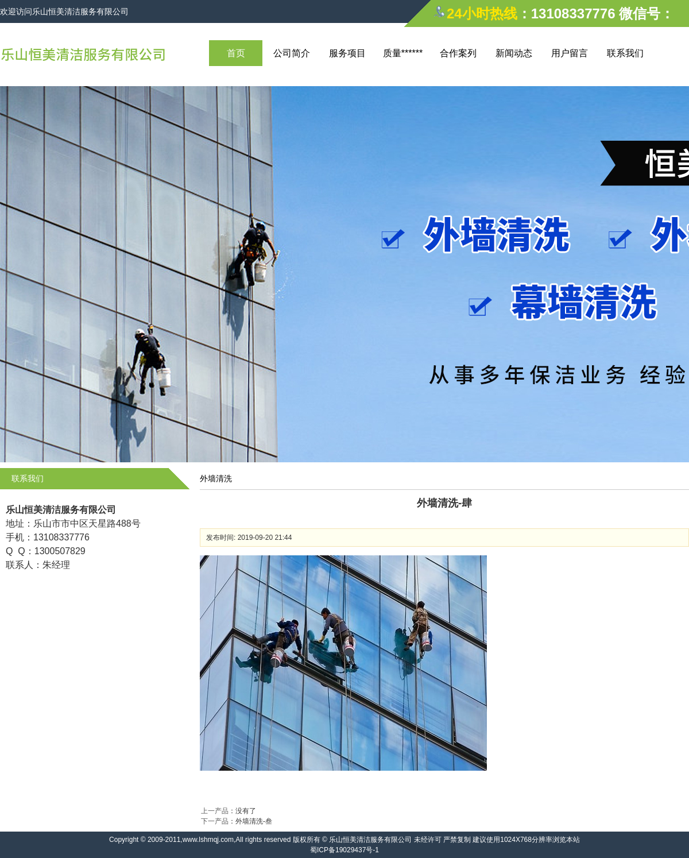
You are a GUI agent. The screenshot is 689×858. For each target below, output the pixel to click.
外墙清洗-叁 (253, 821)
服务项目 (347, 53)
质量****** (403, 53)
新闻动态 (514, 53)
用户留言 (569, 53)
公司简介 (291, 53)
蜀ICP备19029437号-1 (344, 850)
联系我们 (625, 53)
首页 (236, 53)
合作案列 (458, 53)
